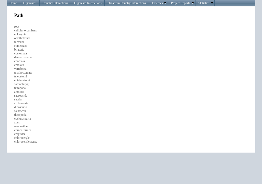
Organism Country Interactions (127, 3)
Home (13, 3)
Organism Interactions (88, 3)
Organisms (30, 3)
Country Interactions (55, 3)
